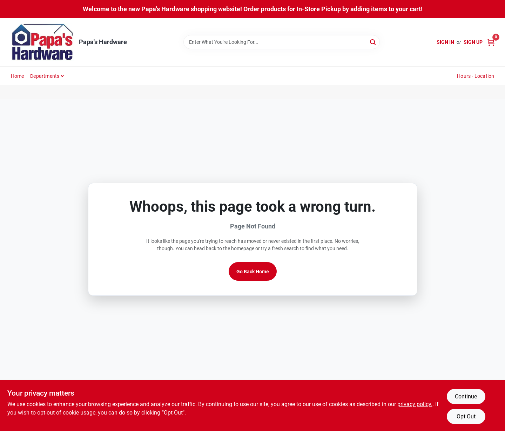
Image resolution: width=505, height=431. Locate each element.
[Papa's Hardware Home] (42, 42)
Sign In (445, 42)
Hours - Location (475, 76)
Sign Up (473, 42)
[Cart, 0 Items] (490, 42)
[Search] (373, 41)
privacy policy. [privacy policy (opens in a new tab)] (414, 404)
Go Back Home (252, 271)
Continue (466, 396)
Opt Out (466, 416)
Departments (44, 76)
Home (17, 76)
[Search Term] (281, 42)
